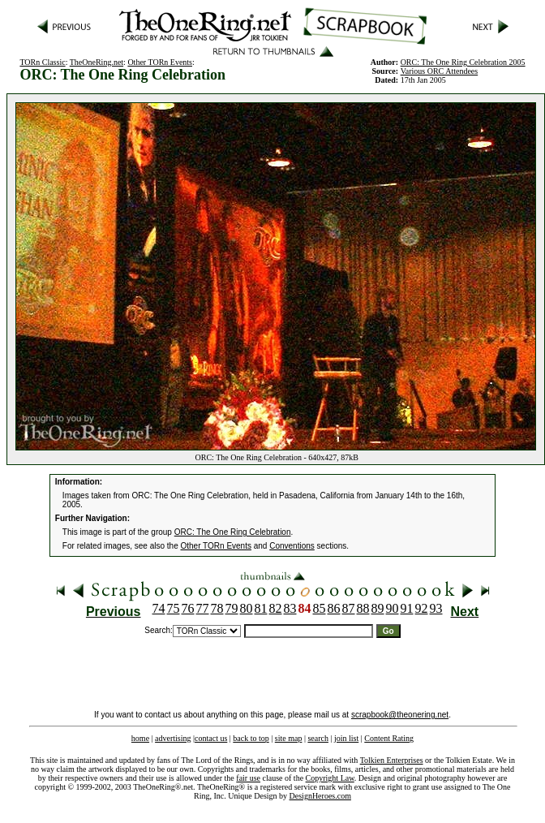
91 (407, 608)
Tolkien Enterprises (391, 760)
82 (275, 608)
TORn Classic (42, 62)
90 (392, 608)
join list (346, 738)
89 (377, 608)
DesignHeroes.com (320, 795)
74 (158, 608)
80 (246, 608)
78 (217, 608)
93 (436, 608)
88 (363, 608)
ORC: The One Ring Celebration (232, 532)
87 (348, 608)
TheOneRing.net (96, 62)
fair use (248, 777)
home (140, 738)
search (317, 738)
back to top (250, 738)
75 (173, 608)
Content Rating (389, 738)
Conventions (292, 545)
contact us (211, 738)
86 (334, 608)
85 (319, 608)
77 (202, 608)
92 (421, 608)
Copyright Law (330, 777)
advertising (173, 738)
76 (188, 608)
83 (290, 608)
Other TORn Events (159, 62)
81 (261, 608)
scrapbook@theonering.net (399, 714)
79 (231, 608)
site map (289, 738)
